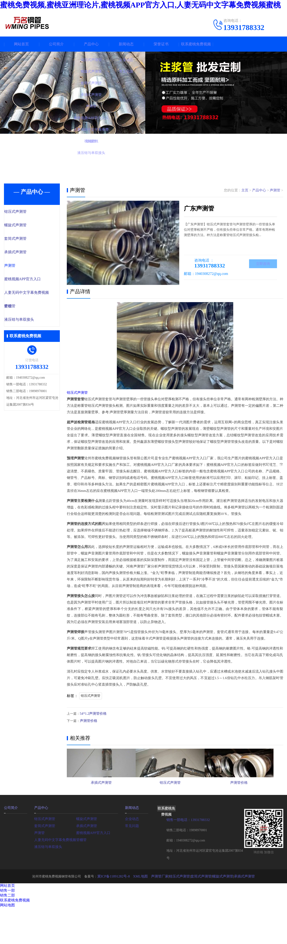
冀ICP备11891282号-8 (117, 902)
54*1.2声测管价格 (92, 713)
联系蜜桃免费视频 (196, 44)
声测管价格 (88, 720)
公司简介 (56, 44)
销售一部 (7, 916)
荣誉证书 (161, 44)
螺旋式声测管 (25, 225)
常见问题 (131, 851)
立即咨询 (263, 264)
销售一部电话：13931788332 (186, 846)
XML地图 (143, 902)
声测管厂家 (161, 902)
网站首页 (21, 44)
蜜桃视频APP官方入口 (32, 280)
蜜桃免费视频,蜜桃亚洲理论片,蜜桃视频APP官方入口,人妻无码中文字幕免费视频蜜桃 (140, 5)
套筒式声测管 (25, 239)
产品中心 (91, 44)
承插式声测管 (25, 253)
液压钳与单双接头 (29, 322)
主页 (244, 190)
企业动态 (131, 844)
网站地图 (7, 931)
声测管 (20, 267)
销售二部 (7, 921)
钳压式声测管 (25, 212)
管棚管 (20, 308)
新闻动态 (126, 44)
